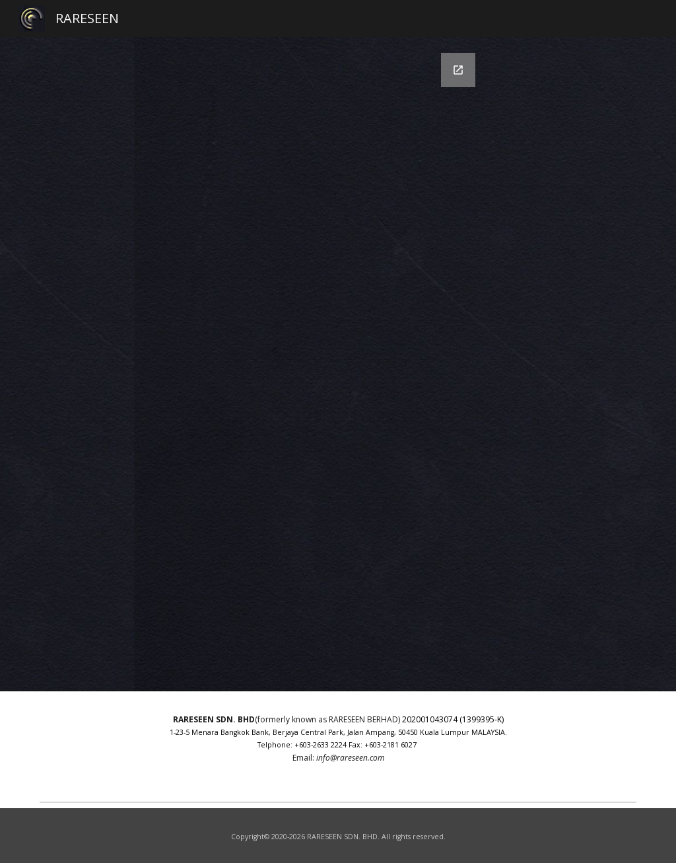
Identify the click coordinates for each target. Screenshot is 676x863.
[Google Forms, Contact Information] (338, 364)
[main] (338, 743)
